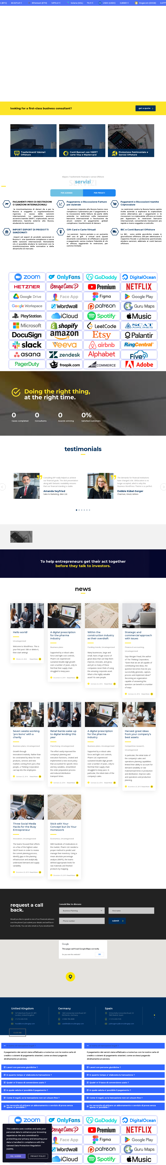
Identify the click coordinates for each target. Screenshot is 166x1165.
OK (99, 954)
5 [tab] (87, 510)
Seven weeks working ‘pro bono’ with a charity (26, 734)
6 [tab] (89, 510)
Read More (35, 659)
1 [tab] (76, 510)
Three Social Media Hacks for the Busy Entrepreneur (24, 826)
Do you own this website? (71, 954)
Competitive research (134, 746)
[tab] (41, 1053)
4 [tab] (84, 510)
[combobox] (82, 910)
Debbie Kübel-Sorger (130, 491)
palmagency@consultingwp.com (121, 1023)
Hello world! (20, 632)
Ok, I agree (15, 1156)
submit (117, 921)
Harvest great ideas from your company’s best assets (138, 734)
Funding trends (94, 647)
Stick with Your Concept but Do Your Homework (63, 826)
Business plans (56, 647)
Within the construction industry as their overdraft (101, 635)
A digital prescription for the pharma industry (63, 635)
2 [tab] (79, 510)
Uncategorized (19, 641)
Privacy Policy (38, 1156)
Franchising (55, 746)
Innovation (17, 839)
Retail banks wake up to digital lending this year (63, 734)
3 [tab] (81, 510)
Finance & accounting (134, 647)
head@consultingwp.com (25, 1023)
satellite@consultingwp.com (73, 1023)
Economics (55, 839)
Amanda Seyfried (54, 491)
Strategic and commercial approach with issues (138, 635)
